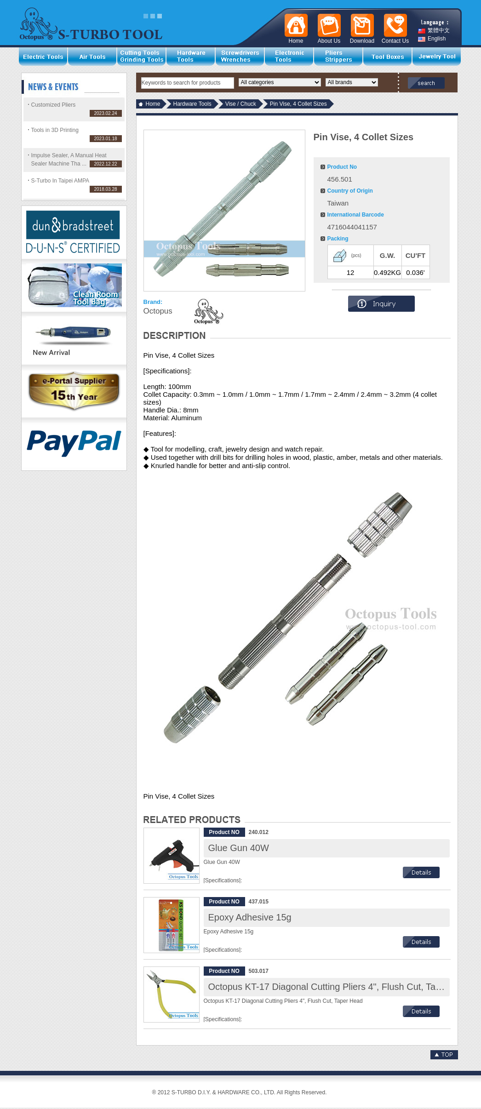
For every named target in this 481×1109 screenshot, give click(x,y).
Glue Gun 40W (238, 848)
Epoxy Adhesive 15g (250, 917)
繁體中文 (434, 31)
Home (153, 104)
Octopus (157, 311)
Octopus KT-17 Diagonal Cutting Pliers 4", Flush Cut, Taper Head (341, 987)
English (432, 39)
